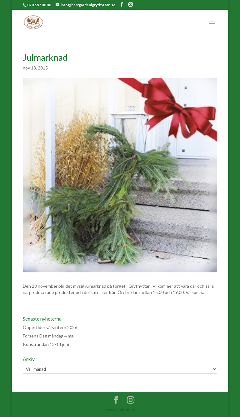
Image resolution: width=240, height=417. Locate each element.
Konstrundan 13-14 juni (46, 344)
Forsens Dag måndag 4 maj (48, 335)
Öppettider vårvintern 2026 (50, 327)
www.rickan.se (120, 409)
